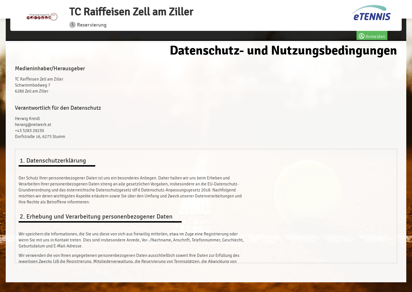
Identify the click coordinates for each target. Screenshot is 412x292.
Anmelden (371, 35)
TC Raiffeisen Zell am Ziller (131, 12)
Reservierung (88, 25)
